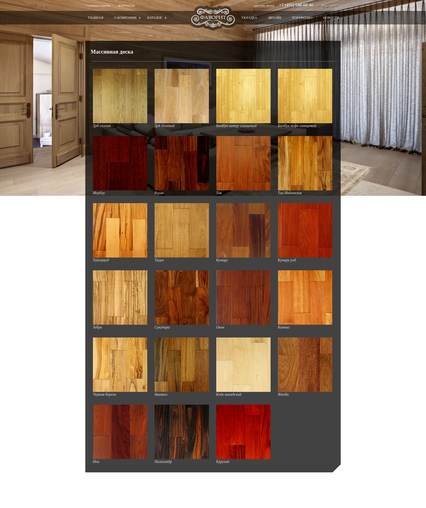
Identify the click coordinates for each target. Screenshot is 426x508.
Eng (335, 5)
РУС (325, 5)
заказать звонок (264, 5)
